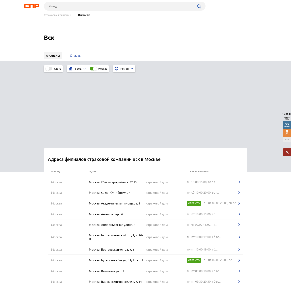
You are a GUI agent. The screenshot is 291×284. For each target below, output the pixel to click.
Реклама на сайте (105, 269)
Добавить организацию (229, 268)
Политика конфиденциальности (98, 280)
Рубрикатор (51, 269)
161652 (287, 126)
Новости (76, 269)
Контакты (134, 269)
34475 (287, 134)
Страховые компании (57, 15)
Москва (102, 68)
